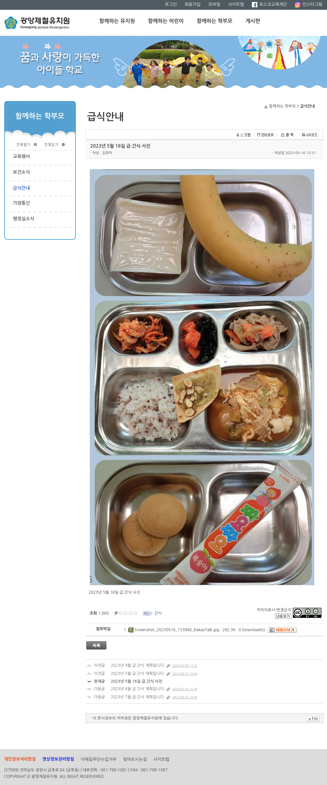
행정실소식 (23, 218)
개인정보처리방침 (20, 759)
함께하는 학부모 (215, 21)
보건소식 (21, 172)
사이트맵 (236, 4)
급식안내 (21, 188)
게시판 (252, 21)
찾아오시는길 (135, 759)
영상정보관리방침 (58, 759)
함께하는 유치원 (117, 21)
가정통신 (21, 203)
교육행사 (21, 156)
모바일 (214, 4)
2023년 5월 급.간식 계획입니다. (138, 674)
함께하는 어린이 (166, 21)
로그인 (171, 4)
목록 (96, 645)
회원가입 (192, 4)
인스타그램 (308, 4)
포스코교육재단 (269, 4)
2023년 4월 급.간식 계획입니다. (138, 665)
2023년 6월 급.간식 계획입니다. (138, 689)
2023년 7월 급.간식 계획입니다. (138, 697)
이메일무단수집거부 (98, 759)
